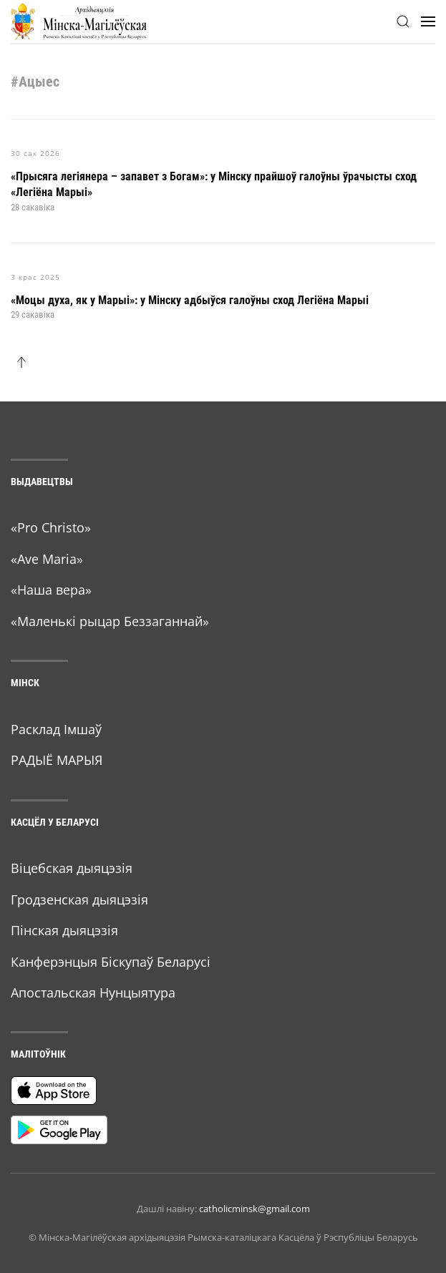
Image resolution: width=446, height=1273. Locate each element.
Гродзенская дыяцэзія (79, 899)
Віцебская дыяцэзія (71, 868)
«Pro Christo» (51, 527)
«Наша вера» (51, 589)
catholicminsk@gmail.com (254, 1208)
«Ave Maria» (47, 558)
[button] (403, 21)
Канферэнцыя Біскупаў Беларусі (110, 961)
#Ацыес (35, 81)
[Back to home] (79, 21)
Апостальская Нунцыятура (93, 992)
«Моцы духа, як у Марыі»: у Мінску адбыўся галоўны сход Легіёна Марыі (190, 300)
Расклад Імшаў (56, 729)
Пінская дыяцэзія (64, 930)
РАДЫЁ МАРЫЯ (56, 760)
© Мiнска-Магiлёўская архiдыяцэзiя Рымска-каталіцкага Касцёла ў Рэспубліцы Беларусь (223, 1237)
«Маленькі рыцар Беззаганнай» (110, 621)
